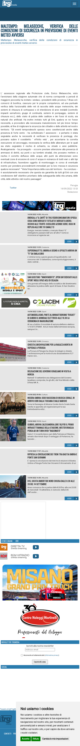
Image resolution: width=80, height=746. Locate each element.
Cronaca (45, 341)
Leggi (73, 241)
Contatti (7, 733)
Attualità (45, 214)
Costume (45, 247)
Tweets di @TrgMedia (9, 709)
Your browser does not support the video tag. (23, 520)
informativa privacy (52, 655)
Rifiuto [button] (36, 739)
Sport (44, 274)
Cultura (44, 395)
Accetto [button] (25, 739)
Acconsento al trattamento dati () (41, 655)
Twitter (13, 187)
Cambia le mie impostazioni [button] (55, 739)
